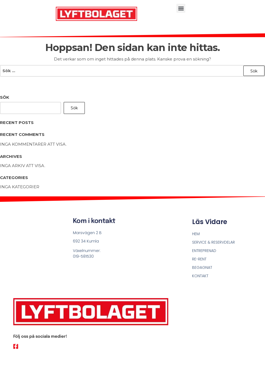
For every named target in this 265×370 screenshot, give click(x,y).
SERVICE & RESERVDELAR (213, 242)
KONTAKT (200, 276)
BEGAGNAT (202, 267)
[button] (180, 8)
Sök (4, 97)
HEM (196, 234)
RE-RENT (199, 259)
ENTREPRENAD (204, 250)
